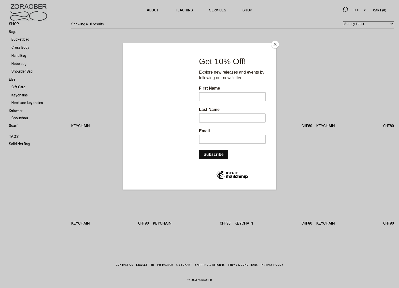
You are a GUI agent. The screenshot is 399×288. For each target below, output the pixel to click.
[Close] (275, 44)
